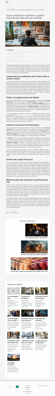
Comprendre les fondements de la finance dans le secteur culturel (22, 52)
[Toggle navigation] (7, 2)
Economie (12, 8)
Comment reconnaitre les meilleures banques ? (34, 254)
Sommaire (11, 50)
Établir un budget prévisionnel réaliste (16, 54)
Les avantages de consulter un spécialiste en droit (13, 321)
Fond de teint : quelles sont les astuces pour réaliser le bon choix (29, 271)
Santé (27, 389)
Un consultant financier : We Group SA (36, 237)
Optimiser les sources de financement (16, 56)
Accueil (7, 8)
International (27, 387)
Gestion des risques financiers (14, 59)
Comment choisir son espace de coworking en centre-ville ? (13, 343)
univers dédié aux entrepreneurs (25, 115)
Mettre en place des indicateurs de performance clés (19, 61)
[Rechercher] (11, 387)
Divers (27, 393)
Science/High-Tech (27, 391)
